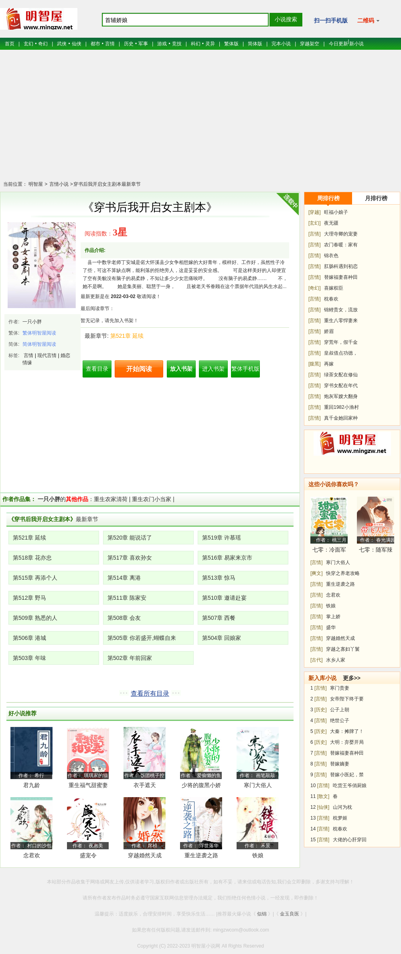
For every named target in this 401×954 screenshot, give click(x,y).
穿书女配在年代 (341, 385)
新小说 (356, 44)
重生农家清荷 (111, 499)
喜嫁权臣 (333, 288)
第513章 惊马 (218, 577)
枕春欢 (331, 299)
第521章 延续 (127, 336)
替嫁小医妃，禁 (347, 774)
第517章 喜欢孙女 (129, 557)
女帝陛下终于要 (347, 699)
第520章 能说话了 (129, 537)
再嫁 (329, 364)
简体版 (255, 44)
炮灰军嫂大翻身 (341, 396)
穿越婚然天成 (145, 855)
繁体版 (231, 44)
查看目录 (97, 368)
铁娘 (257, 855)
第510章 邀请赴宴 (224, 598)
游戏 (162, 44)
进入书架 (213, 368)
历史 (129, 44)
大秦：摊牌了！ (347, 731)
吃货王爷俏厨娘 (350, 785)
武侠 (62, 44)
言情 (110, 44)
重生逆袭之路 (201, 855)
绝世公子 (339, 720)
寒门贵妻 (339, 688)
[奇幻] (314, 288)
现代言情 (47, 355)
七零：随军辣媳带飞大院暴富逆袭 (376, 551)
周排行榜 (328, 198)
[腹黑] (314, 364)
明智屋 (35, 184)
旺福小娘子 (336, 212)
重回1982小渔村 (341, 407)
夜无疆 (331, 223)
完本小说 (281, 44)
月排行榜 (376, 198)
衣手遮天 (145, 785)
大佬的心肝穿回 (350, 839)
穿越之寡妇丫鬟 (343, 649)
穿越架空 (309, 44)
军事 (143, 44)
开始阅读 (139, 368)
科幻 (195, 44)
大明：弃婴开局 (347, 742)
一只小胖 (32, 322)
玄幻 (28, 44)
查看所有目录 (150, 693)
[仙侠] (323, 807)
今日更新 (338, 44)
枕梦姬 (340, 818)
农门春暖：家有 (341, 245)
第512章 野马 (29, 598)
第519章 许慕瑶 (221, 537)
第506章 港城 (29, 638)
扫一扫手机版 (331, 20)
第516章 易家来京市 (227, 557)
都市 (95, 44)
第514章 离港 (124, 577)
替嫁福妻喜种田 (341, 277)
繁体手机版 (245, 368)
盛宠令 (88, 855)
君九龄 (31, 785)
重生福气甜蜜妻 (88, 785)
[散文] (323, 796)
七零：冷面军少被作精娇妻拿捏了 (329, 551)
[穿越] (314, 212)
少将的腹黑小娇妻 (201, 786)
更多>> (351, 678)
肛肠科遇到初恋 (341, 266)
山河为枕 (342, 807)
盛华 (331, 627)
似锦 (262, 914)
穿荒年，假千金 (341, 342)
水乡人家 (335, 660)
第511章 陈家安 (126, 598)
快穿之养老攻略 (343, 573)
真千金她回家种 (341, 418)
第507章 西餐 (218, 618)
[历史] (320, 709)
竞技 (177, 44)
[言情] (314, 234)
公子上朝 (339, 709)
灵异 (210, 44)
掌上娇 (333, 616)
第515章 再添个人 (35, 577)
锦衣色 (331, 255)
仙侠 (76, 44)
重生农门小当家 (151, 499)
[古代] (316, 660)
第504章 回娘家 (221, 638)
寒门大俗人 (258, 785)
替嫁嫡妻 (339, 764)
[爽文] (316, 573)
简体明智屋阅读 (39, 344)
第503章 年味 (29, 658)
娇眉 (329, 331)
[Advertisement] (200, 120)
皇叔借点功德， (341, 353)
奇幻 (43, 44)
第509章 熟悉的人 (35, 618)
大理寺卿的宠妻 (341, 234)
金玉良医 (289, 914)
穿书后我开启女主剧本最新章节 (107, 184)
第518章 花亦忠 (32, 557)
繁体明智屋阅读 (39, 333)
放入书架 (181, 368)
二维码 (368, 20)
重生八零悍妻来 (341, 320)
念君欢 (31, 855)
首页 (9, 44)
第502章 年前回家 (129, 658)
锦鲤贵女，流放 (341, 310)
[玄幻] (314, 223)
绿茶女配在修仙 (341, 375)
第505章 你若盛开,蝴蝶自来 (141, 638)
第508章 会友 (124, 618)
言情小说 (58, 184)
